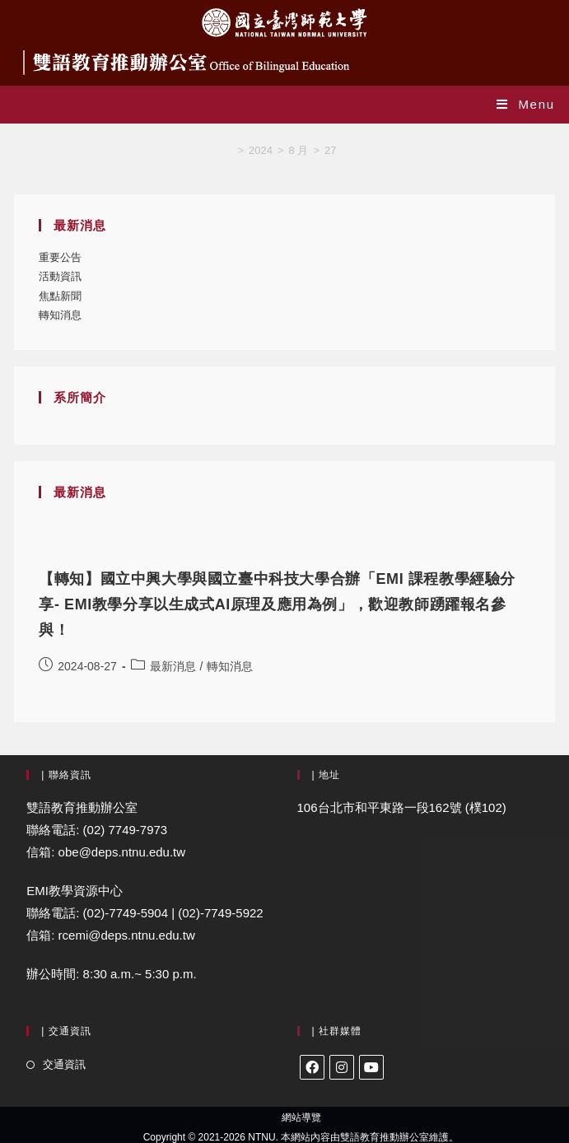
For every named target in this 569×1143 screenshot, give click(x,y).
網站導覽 (301, 1117)
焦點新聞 (60, 296)
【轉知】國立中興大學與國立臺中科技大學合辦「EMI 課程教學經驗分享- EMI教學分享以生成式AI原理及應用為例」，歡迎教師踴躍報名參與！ (277, 604)
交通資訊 (64, 1064)
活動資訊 (60, 276)
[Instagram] (341, 1067)
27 (330, 150)
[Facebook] (312, 1067)
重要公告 (60, 257)
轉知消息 (60, 315)
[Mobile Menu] (526, 104)
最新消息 (173, 666)
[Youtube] (371, 1067)
